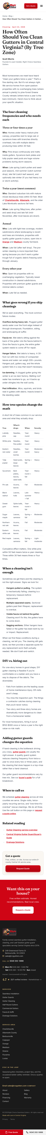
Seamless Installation (10, 994)
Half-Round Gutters (10, 1005)
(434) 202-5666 (17, 961)
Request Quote (23, 868)
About (4, 1090)
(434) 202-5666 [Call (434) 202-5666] (34, 1132)
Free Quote (11, 1132)
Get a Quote (30, 6)
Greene (5, 1051)
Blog (10, 16)
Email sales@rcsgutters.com (14, 1086)
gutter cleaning (22, 797)
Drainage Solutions (15, 842)
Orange (5, 242)
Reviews (5, 1094)
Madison (18, 242)
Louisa (5, 1058)
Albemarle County (9, 1033)
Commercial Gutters (10, 1008)
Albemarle (24, 200)
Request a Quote (23, 910)
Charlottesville (12, 200)
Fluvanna (6, 1055)
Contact (5, 1101)
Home (4, 16)
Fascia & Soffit (8, 1012)
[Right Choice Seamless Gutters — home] (9, 6)
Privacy (5, 1119)
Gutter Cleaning (8, 1001)
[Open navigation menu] (41, 5)
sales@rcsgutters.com (12, 956)
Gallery (27, 1090)
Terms (12, 1119)
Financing (6, 1098)
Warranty (27, 1098)
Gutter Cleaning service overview (21, 830)
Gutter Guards (8, 997)
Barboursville (7, 1036)
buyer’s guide (25, 777)
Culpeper (6, 1040)
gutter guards (19, 752)
